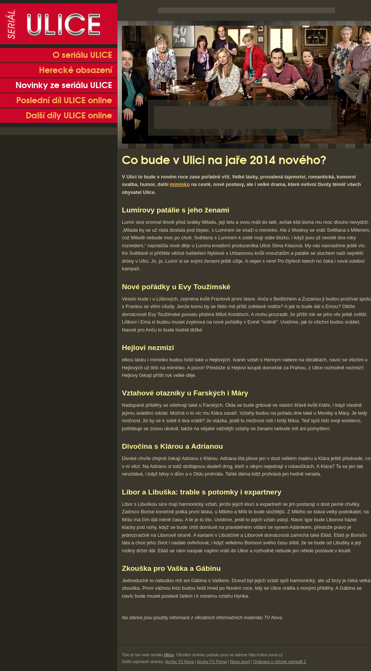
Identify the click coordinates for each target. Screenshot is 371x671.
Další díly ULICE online (69, 116)
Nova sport (240, 661)
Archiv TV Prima (211, 661)
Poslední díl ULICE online (64, 100)
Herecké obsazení (75, 70)
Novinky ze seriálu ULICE (64, 85)
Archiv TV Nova (179, 661)
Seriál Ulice (58, 23)
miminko (180, 184)
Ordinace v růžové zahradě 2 (279, 661)
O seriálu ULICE (82, 55)
